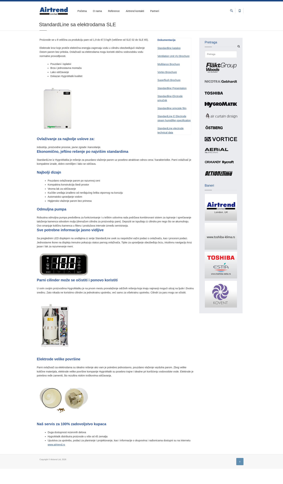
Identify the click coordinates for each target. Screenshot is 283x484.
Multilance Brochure (169, 79)
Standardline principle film (172, 123)
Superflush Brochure (169, 95)
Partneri (154, 11)
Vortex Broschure (167, 87)
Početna (82, 11)
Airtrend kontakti (135, 11)
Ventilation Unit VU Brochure (174, 71)
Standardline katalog (169, 63)
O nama (97, 11)
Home (42, 27)
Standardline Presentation (172, 103)
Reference (114, 11)
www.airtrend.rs (56, 459)
